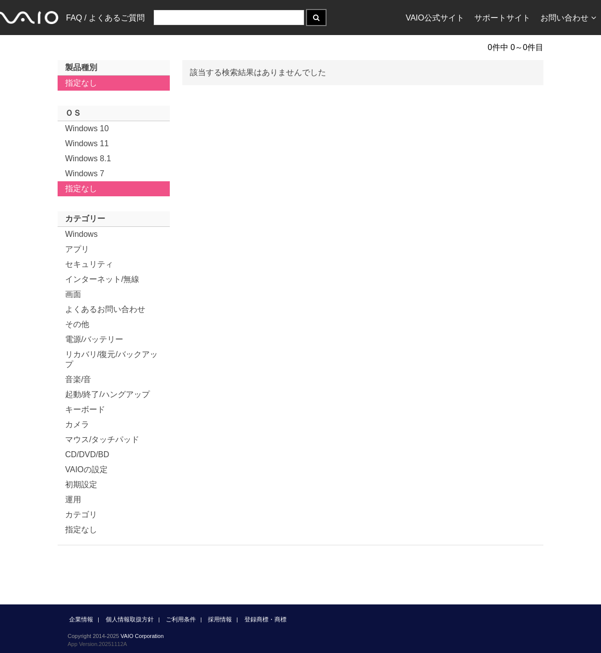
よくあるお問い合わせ (105, 309)
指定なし (81, 83)
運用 (73, 499)
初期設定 (81, 484)
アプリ (77, 249)
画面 (73, 294)
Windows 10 (87, 128)
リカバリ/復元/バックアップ (111, 359)
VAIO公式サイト (435, 18)
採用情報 (220, 619)
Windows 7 (84, 173)
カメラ (77, 424)
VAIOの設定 (86, 469)
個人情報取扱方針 (130, 619)
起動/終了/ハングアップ (107, 394)
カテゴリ (81, 514)
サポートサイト (502, 18)
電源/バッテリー (94, 339)
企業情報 (81, 619)
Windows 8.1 (88, 158)
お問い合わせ (568, 18)
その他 (77, 324)
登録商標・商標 (265, 619)
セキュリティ (89, 264)
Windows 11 (87, 143)
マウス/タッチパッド (102, 439)
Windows (81, 234)
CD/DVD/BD (87, 454)
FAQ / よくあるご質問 (105, 18)
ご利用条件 (181, 619)
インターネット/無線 (102, 279)
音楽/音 (78, 379)
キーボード (85, 409)
